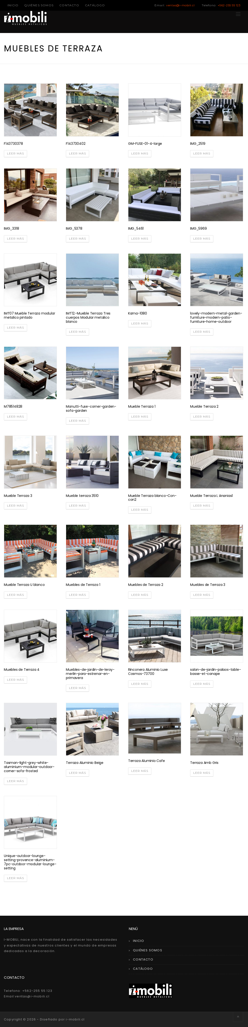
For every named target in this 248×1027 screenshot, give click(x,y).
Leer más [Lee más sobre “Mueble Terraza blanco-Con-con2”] (139, 509)
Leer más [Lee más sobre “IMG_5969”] (201, 238)
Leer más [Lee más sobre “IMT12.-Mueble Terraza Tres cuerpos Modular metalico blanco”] (77, 331)
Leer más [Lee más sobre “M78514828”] (15, 416)
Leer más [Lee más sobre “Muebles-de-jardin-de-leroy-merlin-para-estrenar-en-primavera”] (77, 688)
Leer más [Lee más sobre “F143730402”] (77, 153)
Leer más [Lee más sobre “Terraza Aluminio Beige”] (77, 773)
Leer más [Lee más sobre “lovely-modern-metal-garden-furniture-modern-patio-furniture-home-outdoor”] (201, 331)
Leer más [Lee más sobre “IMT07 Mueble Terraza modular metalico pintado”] (15, 327)
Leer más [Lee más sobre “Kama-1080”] (139, 323)
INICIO (13, 5)
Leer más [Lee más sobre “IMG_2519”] (201, 153)
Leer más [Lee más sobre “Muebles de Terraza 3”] (201, 595)
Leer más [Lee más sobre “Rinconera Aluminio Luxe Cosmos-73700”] (139, 684)
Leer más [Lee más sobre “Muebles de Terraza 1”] (77, 595)
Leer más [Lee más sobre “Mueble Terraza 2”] (201, 416)
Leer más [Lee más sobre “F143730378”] (15, 153)
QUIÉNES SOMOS (39, 5)
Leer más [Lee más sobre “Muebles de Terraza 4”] (15, 679)
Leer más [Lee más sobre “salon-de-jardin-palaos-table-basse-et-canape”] (201, 684)
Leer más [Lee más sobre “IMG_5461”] (139, 238)
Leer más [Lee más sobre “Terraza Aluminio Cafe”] (139, 771)
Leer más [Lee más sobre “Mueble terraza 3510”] (77, 505)
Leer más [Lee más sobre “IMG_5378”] (77, 238)
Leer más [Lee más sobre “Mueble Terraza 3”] (15, 505)
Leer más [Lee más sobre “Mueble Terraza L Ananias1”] (201, 505)
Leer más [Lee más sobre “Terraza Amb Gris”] (201, 773)
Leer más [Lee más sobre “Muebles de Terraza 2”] (139, 595)
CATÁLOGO (95, 5)
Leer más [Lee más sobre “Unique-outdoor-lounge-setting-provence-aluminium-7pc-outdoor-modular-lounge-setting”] (15, 878)
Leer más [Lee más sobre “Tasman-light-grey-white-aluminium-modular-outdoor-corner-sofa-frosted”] (15, 781)
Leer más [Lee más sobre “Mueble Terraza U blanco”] (15, 595)
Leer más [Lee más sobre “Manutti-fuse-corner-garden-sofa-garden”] (77, 420)
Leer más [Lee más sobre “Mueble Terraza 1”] (139, 416)
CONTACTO (69, 5)
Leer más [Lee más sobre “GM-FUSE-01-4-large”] (139, 153)
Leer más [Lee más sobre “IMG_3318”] (15, 238)
